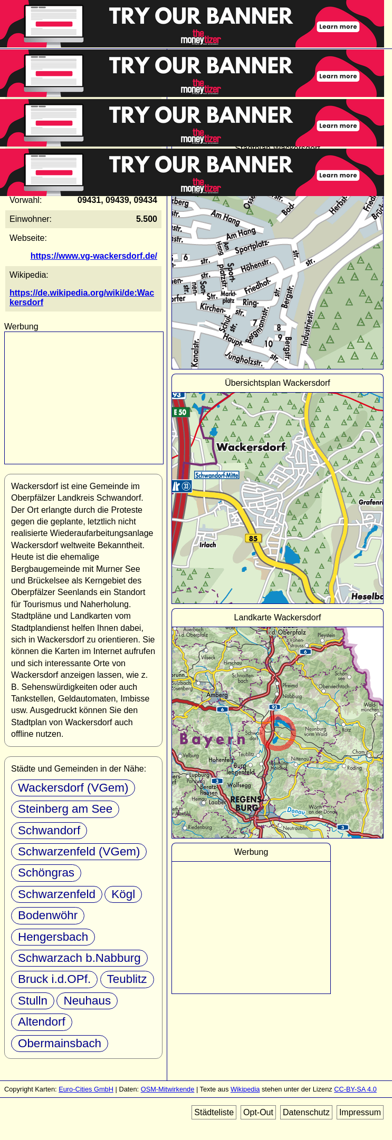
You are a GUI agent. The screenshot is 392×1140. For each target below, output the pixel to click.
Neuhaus (87, 1000)
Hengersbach (53, 936)
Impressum (360, 1112)
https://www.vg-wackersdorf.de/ (94, 255)
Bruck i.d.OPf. (54, 979)
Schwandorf (49, 830)
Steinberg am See (65, 808)
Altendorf (41, 1021)
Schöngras (46, 872)
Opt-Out (258, 1112)
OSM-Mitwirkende (168, 1089)
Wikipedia (245, 1089)
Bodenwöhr (48, 915)
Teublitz (127, 979)
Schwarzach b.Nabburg (79, 957)
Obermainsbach (59, 1043)
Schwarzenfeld (56, 894)
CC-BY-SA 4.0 (355, 1089)
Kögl (123, 894)
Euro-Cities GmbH (86, 1089)
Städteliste (214, 1112)
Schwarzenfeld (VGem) (79, 851)
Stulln (32, 1000)
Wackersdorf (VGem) (73, 787)
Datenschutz (306, 1112)
